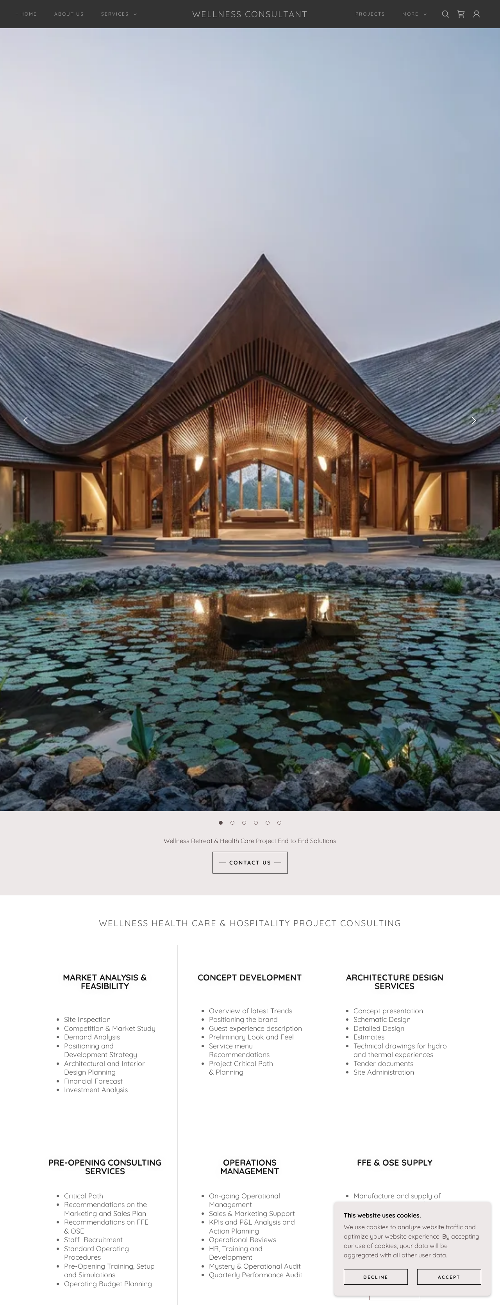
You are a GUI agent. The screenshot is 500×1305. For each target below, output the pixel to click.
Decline (375, 1277)
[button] (117, 14)
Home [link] (28, 14)
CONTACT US (250, 862)
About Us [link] (69, 14)
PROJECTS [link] (370, 14)
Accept (449, 1277)
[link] (250, 15)
